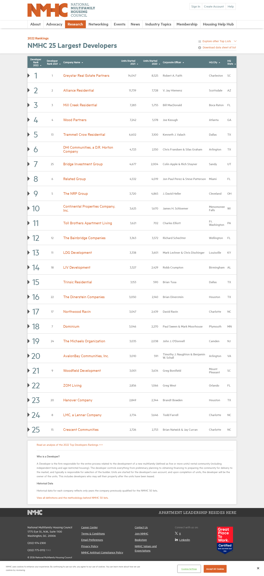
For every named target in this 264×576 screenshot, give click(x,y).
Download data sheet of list (219, 47)
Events (119, 23)
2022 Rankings (38, 38)
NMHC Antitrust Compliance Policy (102, 552)
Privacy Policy (89, 546)
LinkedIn (182, 539)
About (35, 23)
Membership (187, 23)
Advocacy (54, 23)
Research (75, 23)
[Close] (258, 568)
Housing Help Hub (218, 23)
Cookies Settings (189, 568)
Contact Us (141, 527)
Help (231, 6)
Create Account (214, 6)
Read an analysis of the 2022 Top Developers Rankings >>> (70, 444)
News (135, 23)
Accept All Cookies (215, 568)
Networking (98, 23)
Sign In (195, 6)
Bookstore (141, 539)
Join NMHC (141, 533)
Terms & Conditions (93, 533)
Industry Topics (158, 23)
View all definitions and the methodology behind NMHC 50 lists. (72, 497)
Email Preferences (92, 539)
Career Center (89, 527)
